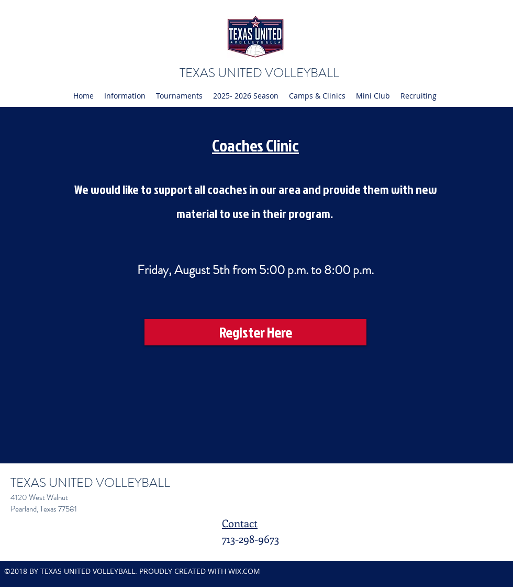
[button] (125, 95)
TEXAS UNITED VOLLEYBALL (259, 73)
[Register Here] (255, 332)
